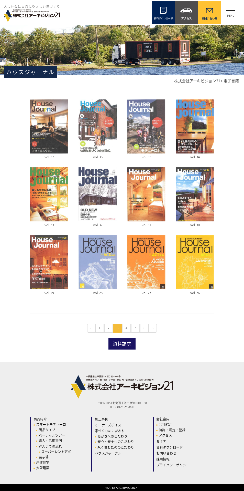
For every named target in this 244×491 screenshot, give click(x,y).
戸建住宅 (42, 462)
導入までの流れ (50, 446)
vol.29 (49, 292)
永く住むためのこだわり (115, 447)
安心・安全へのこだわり (115, 441)
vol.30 (195, 224)
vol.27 (146, 292)
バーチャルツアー (52, 435)
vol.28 (98, 292)
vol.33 (49, 224)
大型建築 (42, 467)
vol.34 (195, 157)
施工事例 (101, 418)
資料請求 (122, 343)
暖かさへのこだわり (112, 436)
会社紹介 (165, 424)
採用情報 (163, 458)
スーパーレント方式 (56, 451)
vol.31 (146, 224)
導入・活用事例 (50, 440)
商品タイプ (47, 429)
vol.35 (146, 157)
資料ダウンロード (169, 447)
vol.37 (49, 157)
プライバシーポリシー (173, 464)
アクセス (165, 435)
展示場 (44, 456)
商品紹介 (40, 418)
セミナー (163, 440)
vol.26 (195, 292)
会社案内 (163, 418)
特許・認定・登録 (172, 429)
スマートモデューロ (51, 424)
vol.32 (98, 224)
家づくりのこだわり (110, 430)
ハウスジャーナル (108, 453)
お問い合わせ (166, 453)
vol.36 (98, 157)
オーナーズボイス (108, 424)
